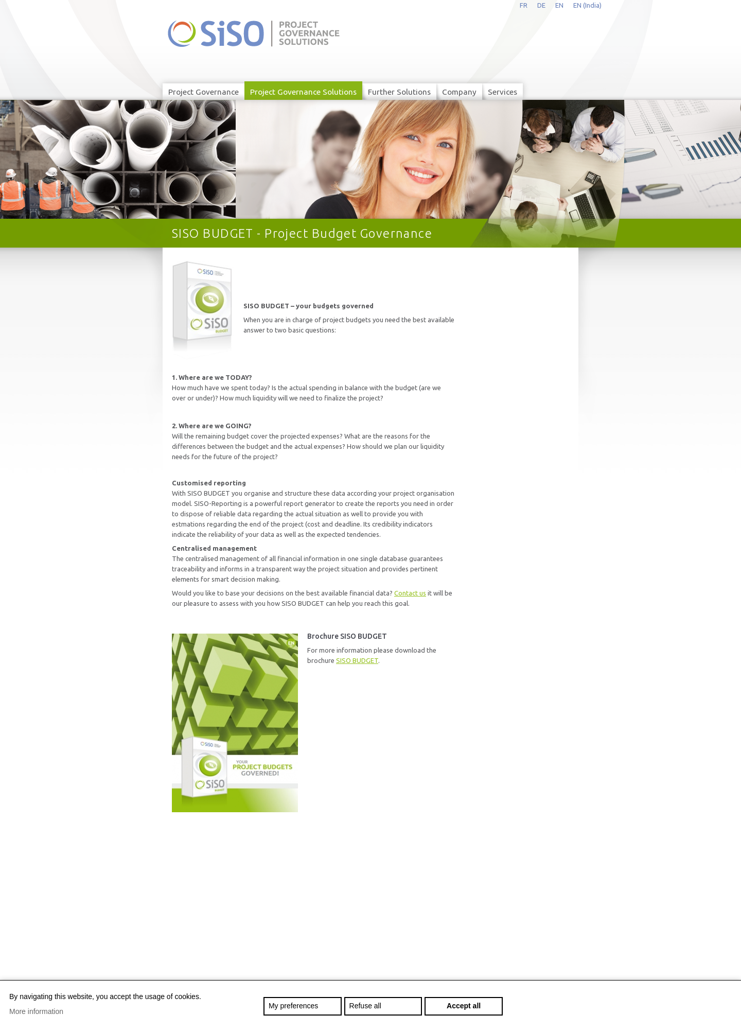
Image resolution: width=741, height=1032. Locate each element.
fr (523, 5)
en (559, 5)
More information (36, 1011)
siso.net (254, 33)
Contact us (410, 593)
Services (502, 92)
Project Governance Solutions (303, 92)
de (541, 5)
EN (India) (587, 5)
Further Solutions (399, 92)
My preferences (293, 1006)
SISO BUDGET (357, 660)
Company (459, 92)
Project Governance (203, 92)
